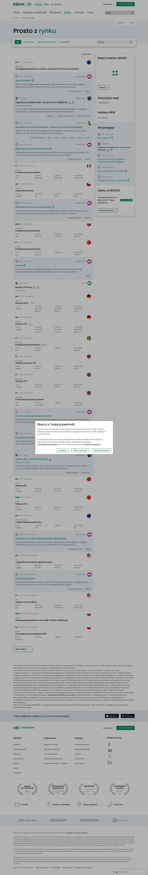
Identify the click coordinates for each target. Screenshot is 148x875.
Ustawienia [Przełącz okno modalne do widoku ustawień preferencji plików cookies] (62, 450)
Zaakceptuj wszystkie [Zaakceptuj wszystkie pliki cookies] (101, 450)
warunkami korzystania (47, 444)
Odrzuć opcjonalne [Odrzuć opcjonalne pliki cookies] (80, 450)
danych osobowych (93, 444)
